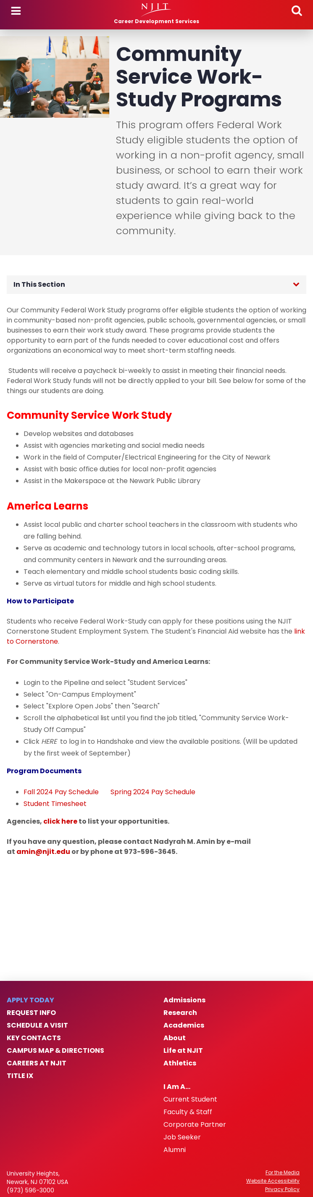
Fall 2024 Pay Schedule (61, 792)
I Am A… (176, 1087)
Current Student (190, 1099)
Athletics (179, 1063)
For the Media (283, 1172)
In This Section (39, 284)
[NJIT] (156, 10)
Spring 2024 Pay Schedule (152, 792)
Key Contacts (34, 1038)
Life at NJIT (183, 1050)
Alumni (174, 1150)
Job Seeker (182, 1137)
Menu (16, 11)
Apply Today (30, 1000)
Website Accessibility (273, 1181)
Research (180, 1013)
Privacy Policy (282, 1189)
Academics (183, 1025)
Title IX (20, 1076)
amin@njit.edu (43, 851)
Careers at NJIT (36, 1063)
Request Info (31, 1013)
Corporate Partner (194, 1124)
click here (60, 821)
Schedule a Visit (37, 1025)
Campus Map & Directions (55, 1050)
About (174, 1038)
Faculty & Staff (187, 1112)
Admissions (184, 1000)
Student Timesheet (55, 804)
